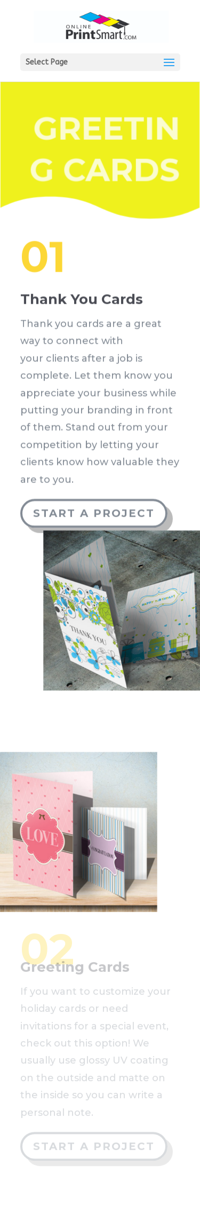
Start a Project (94, 510)
